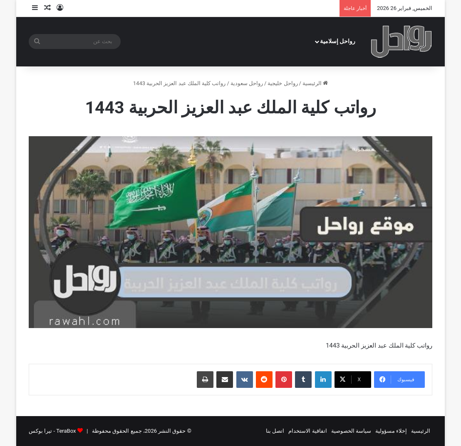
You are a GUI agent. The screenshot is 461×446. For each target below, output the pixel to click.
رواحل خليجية (282, 83)
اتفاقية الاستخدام (307, 431)
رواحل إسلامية (338, 41)
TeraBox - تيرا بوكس (52, 431)
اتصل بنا (275, 431)
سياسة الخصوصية (351, 431)
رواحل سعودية (246, 83)
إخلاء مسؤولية (391, 431)
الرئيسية (315, 83)
